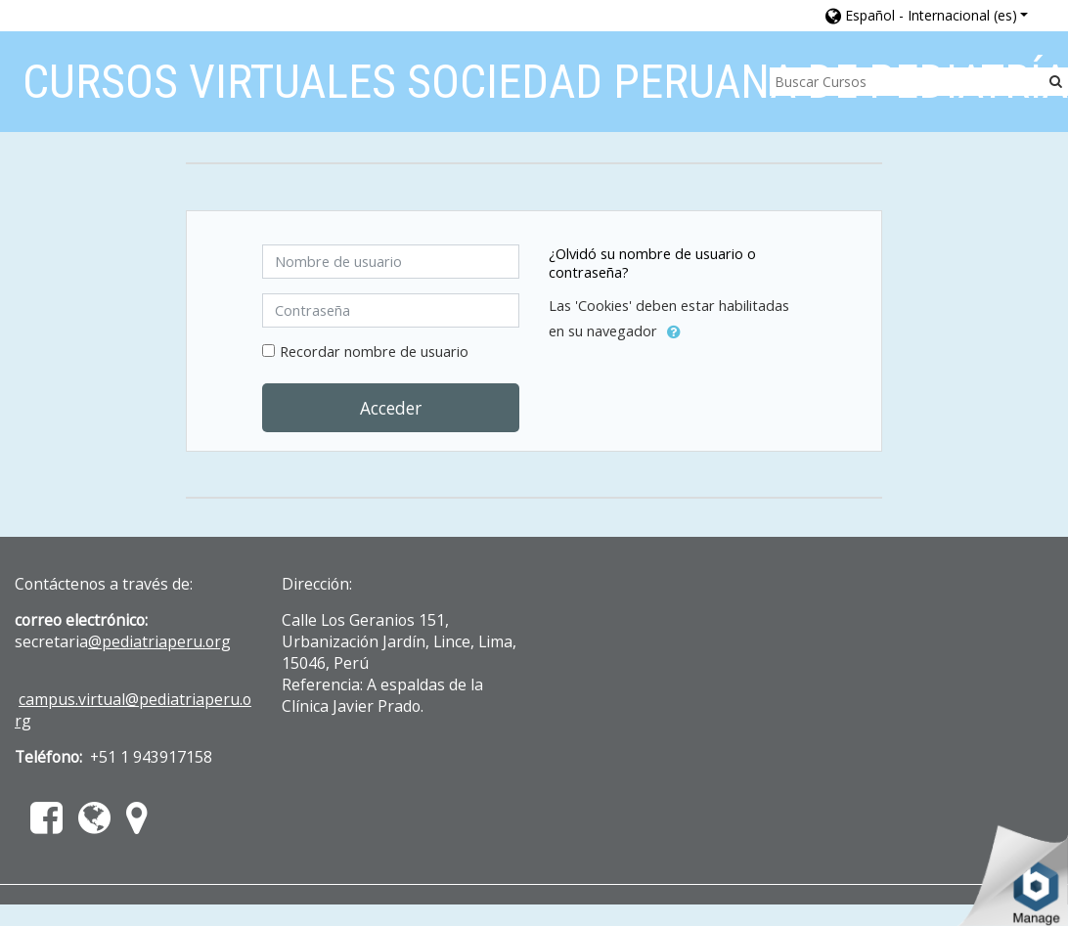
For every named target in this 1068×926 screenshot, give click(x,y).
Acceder (391, 407)
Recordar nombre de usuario (374, 351)
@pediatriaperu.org (159, 641)
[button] (927, 15)
